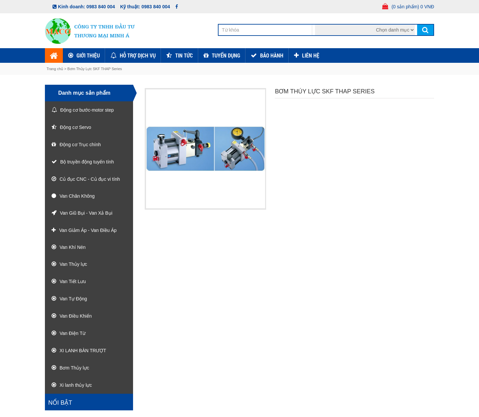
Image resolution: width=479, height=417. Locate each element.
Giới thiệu (88, 55)
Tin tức (184, 55)
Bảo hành (271, 55)
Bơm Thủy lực (74, 367)
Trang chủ (55, 69)
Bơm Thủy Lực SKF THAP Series (95, 69)
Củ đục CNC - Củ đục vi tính (90, 179)
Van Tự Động (73, 298)
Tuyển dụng (226, 55)
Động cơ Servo (75, 127)
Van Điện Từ (72, 333)
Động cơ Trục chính (80, 144)
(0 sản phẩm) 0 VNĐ (413, 6)
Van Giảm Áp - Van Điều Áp (88, 230)
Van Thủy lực (73, 264)
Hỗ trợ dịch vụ (138, 55)
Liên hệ (310, 55)
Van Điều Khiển (76, 316)
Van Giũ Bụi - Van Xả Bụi (86, 213)
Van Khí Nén (72, 247)
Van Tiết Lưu (73, 281)
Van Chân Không (77, 196)
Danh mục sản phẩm (84, 93)
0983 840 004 (100, 6)
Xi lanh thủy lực (76, 385)
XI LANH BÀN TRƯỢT (83, 350)
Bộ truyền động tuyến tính (87, 161)
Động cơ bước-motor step (87, 110)
